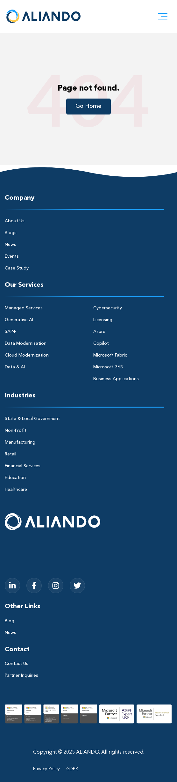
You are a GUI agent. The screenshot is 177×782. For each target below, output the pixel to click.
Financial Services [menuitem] (22, 466)
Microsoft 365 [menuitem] (108, 367)
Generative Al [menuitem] (19, 320)
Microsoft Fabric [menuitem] (110, 355)
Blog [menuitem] (9, 621)
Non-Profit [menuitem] (15, 430)
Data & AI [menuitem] (15, 367)
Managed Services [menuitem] (24, 308)
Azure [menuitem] (99, 331)
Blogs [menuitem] (11, 233)
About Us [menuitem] (15, 221)
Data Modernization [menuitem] (25, 343)
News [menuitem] (10, 244)
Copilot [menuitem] (101, 343)
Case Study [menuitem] (17, 268)
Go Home (88, 106)
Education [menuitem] (15, 478)
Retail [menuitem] (10, 454)
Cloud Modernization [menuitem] (27, 355)
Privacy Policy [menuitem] (46, 769)
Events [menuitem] (12, 256)
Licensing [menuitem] (102, 320)
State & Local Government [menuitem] (32, 419)
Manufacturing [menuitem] (20, 442)
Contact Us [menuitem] (16, 663)
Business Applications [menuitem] (116, 379)
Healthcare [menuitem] (16, 489)
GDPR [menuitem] (72, 769)
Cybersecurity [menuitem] (107, 308)
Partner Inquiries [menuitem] (21, 675)
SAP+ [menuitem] (10, 331)
